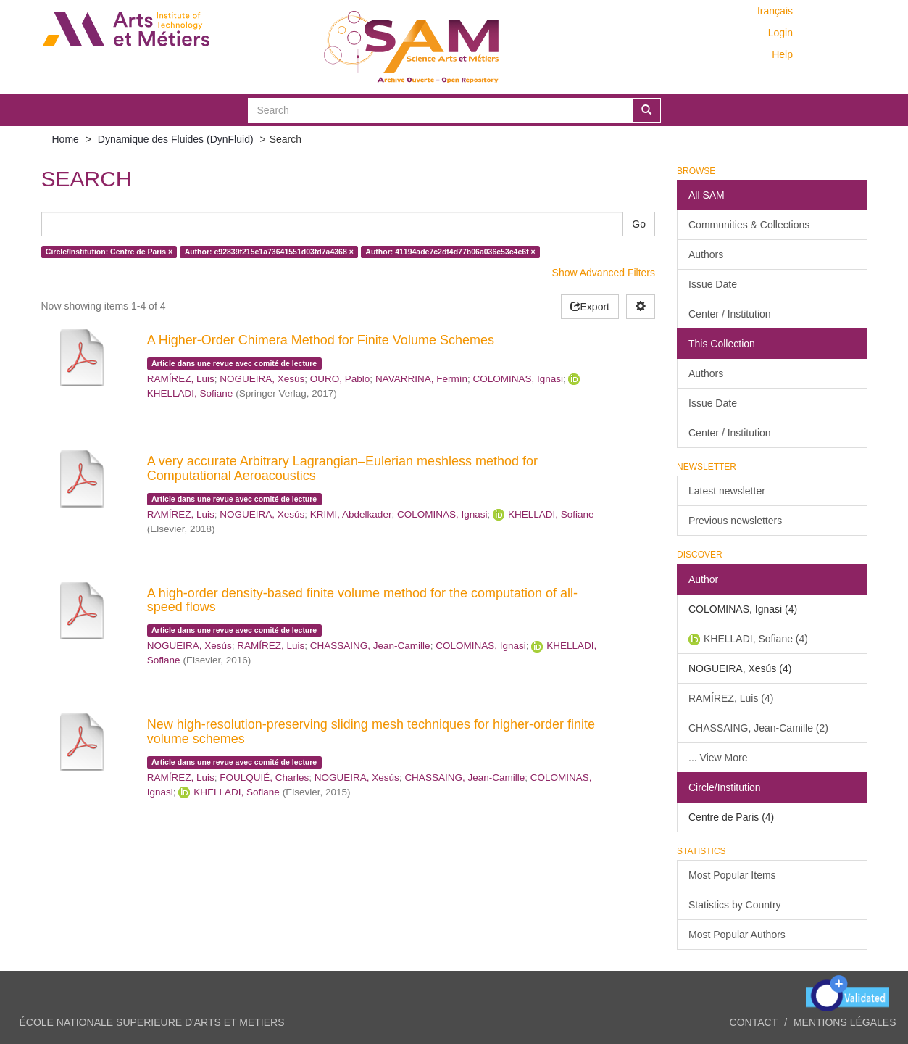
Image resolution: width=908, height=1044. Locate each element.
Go (639, 224)
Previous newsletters (735, 520)
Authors (705, 254)
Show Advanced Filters (603, 272)
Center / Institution (729, 314)
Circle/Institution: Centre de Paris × (109, 251)
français (775, 11)
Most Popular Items (732, 875)
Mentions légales (845, 1022)
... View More (717, 757)
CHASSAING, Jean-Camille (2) (758, 728)
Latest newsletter (726, 491)
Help (782, 54)
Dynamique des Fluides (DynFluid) (176, 139)
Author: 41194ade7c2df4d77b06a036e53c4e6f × (450, 251)
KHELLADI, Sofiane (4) (756, 639)
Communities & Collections (748, 225)
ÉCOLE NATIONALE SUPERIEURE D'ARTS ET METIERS (152, 1022)
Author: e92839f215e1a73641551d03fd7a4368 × (269, 251)
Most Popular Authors (737, 934)
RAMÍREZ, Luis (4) (730, 698)
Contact (754, 1022)
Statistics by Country (734, 905)
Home (65, 139)
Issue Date (712, 284)
